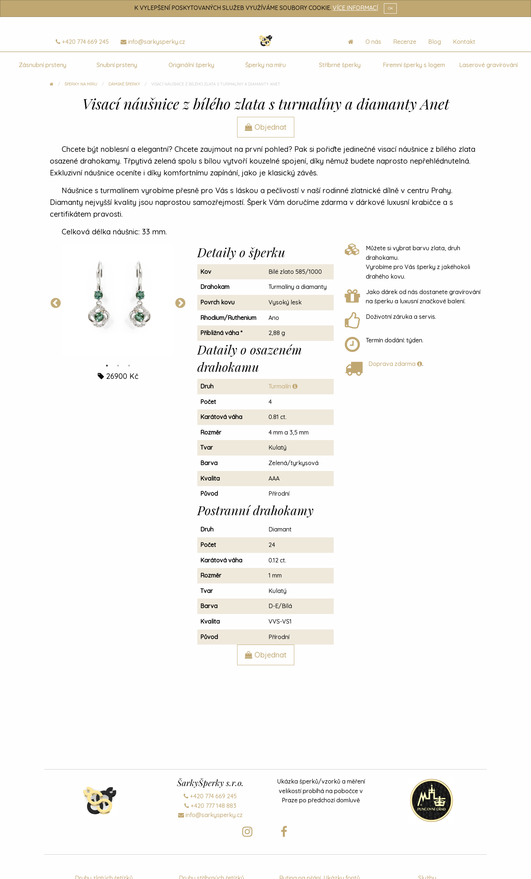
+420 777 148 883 (210, 805)
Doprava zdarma (395, 363)
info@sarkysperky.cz (153, 41)
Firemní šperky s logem (414, 65)
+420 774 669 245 (82, 41)
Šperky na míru (265, 65)
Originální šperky (191, 65)
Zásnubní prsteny (42, 65)
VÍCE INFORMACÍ (355, 7)
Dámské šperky (124, 84)
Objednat (266, 127)
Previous (56, 303)
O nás (373, 41)
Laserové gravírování (488, 65)
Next (180, 303)
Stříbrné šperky (340, 65)
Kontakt (464, 41)
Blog (434, 41)
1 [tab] (107, 365)
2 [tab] (118, 365)
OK (390, 8)
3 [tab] (129, 365)
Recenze (404, 41)
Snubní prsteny (117, 65)
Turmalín (283, 386)
